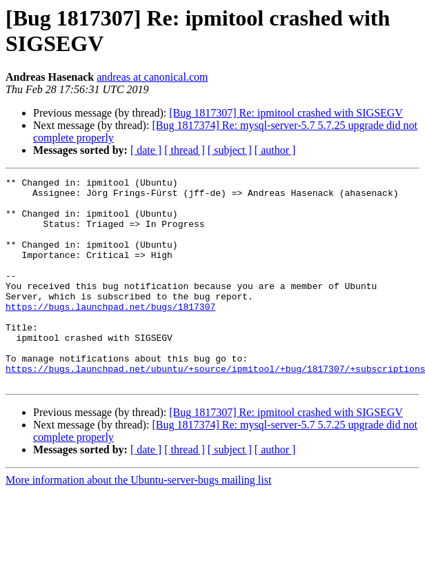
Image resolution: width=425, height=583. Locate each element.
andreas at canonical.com (152, 77)
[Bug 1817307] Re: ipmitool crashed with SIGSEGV (286, 113)
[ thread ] (184, 150)
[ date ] (145, 150)
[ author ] (275, 150)
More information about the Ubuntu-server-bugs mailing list (138, 521)
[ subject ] (230, 150)
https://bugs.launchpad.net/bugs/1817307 (110, 333)
